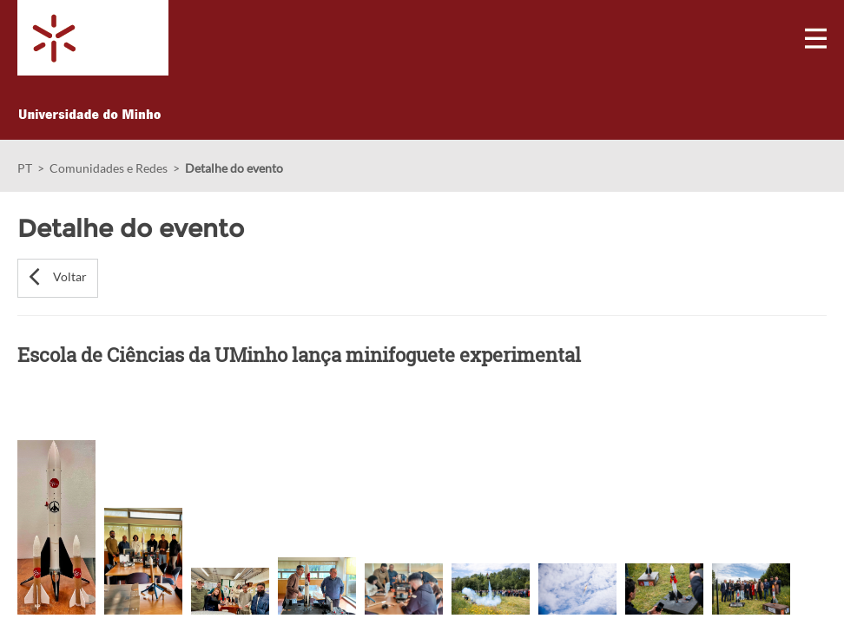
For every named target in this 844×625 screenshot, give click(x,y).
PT (24, 168)
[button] (57, 278)
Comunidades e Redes (108, 168)
